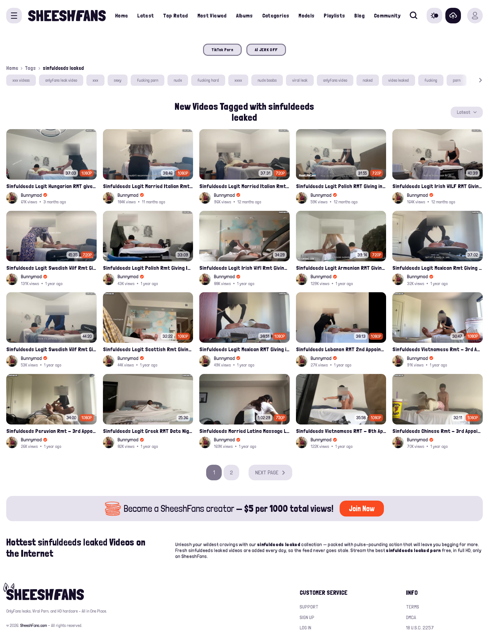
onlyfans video (335, 80)
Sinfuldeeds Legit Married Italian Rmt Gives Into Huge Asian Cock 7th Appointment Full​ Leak (148, 186)
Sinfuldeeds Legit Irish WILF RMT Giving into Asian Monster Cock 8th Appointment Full (437, 186)
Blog (359, 15)
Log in (305, 628)
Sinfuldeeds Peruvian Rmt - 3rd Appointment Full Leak (51, 431)
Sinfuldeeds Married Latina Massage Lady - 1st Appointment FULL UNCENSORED (244, 431)
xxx (95, 80)
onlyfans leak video (61, 80)
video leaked (398, 80)
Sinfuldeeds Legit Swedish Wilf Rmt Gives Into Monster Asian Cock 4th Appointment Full (51, 349)
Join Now (362, 508)
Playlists (334, 15)
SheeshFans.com (33, 625)
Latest (145, 15)
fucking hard (208, 80)
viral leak (299, 80)
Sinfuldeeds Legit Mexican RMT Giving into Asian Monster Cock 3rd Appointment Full (244, 349)
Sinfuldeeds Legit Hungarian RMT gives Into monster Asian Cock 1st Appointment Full (51, 186)
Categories (275, 15)
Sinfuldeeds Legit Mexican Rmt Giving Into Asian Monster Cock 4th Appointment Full (437, 267)
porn (456, 80)
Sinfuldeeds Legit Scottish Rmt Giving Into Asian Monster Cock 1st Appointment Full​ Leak (148, 349)
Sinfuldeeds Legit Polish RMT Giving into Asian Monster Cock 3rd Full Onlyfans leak (341, 186)
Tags (30, 68)
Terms (412, 607)
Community (387, 15)
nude (178, 80)
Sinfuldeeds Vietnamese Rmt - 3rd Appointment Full (437, 349)
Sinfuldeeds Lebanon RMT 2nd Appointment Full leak (341, 349)
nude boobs (267, 80)
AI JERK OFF (266, 49)
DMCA (411, 617)
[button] (471, 80)
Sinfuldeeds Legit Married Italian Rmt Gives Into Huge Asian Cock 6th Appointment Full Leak (244, 186)
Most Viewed (212, 15)
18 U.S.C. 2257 (420, 628)
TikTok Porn (222, 49)
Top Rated (175, 15)
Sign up (307, 617)
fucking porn (147, 80)
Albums (244, 15)
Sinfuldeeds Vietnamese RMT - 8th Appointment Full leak (341, 431)
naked (368, 80)
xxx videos (21, 80)
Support (309, 607)
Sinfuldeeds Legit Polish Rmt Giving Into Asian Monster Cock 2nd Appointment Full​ (148, 267)
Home (121, 15)
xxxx (238, 80)
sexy (117, 80)
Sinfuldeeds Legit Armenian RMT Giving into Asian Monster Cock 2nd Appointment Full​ (341, 267)
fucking (430, 80)
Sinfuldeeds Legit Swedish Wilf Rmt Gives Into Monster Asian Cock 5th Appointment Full (51, 267)
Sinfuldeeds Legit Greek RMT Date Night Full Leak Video (148, 431)
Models (306, 15)
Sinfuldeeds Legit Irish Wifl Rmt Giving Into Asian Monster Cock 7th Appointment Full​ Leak (244, 267)
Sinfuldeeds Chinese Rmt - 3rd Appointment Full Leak (437, 431)
